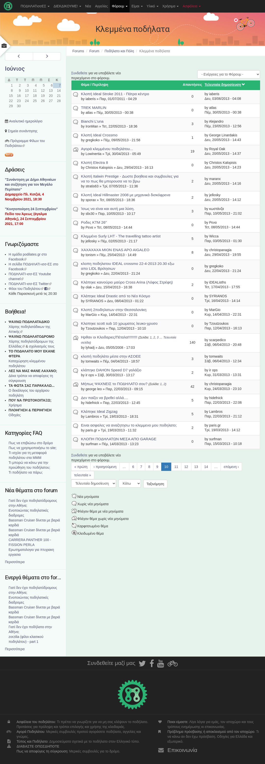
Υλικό (153, 6)
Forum (94, 51)
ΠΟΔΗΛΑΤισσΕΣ (35, 6)
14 (206, 467)
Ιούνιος (15, 68)
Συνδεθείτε (79, 73)
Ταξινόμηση (155, 484)
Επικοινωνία (182, 750)
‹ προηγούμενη (104, 467)
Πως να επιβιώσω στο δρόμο (31, 443)
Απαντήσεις (192, 85)
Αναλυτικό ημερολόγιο (25, 121)
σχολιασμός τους (41, 346)
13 (196, 467)
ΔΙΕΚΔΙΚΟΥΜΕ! (67, 6)
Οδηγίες (15, 415)
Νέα (88, 6)
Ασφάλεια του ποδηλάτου (36, 722)
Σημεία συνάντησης (23, 131)
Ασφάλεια (192, 6)
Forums (78, 51)
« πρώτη (80, 467)
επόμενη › (231, 467)
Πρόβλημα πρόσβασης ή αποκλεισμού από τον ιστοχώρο (210, 732)
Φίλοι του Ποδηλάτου (26, 289)
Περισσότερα (15, 562)
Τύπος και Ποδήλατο (32, 741)
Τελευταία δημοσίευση (225, 85)
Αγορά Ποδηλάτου (30, 732)
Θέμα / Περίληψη (94, 85)
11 (176, 467)
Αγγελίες (101, 6)
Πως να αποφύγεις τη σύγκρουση (42, 751)
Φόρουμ (120, 6)
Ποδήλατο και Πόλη (119, 51)
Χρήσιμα (170, 6)
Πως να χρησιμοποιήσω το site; (32, 448)
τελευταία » (82, 475)
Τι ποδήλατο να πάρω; (26, 472)
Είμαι (137, 6)
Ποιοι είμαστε (177, 722)
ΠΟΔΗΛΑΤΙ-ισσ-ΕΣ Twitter (30, 284)
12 (186, 467)
